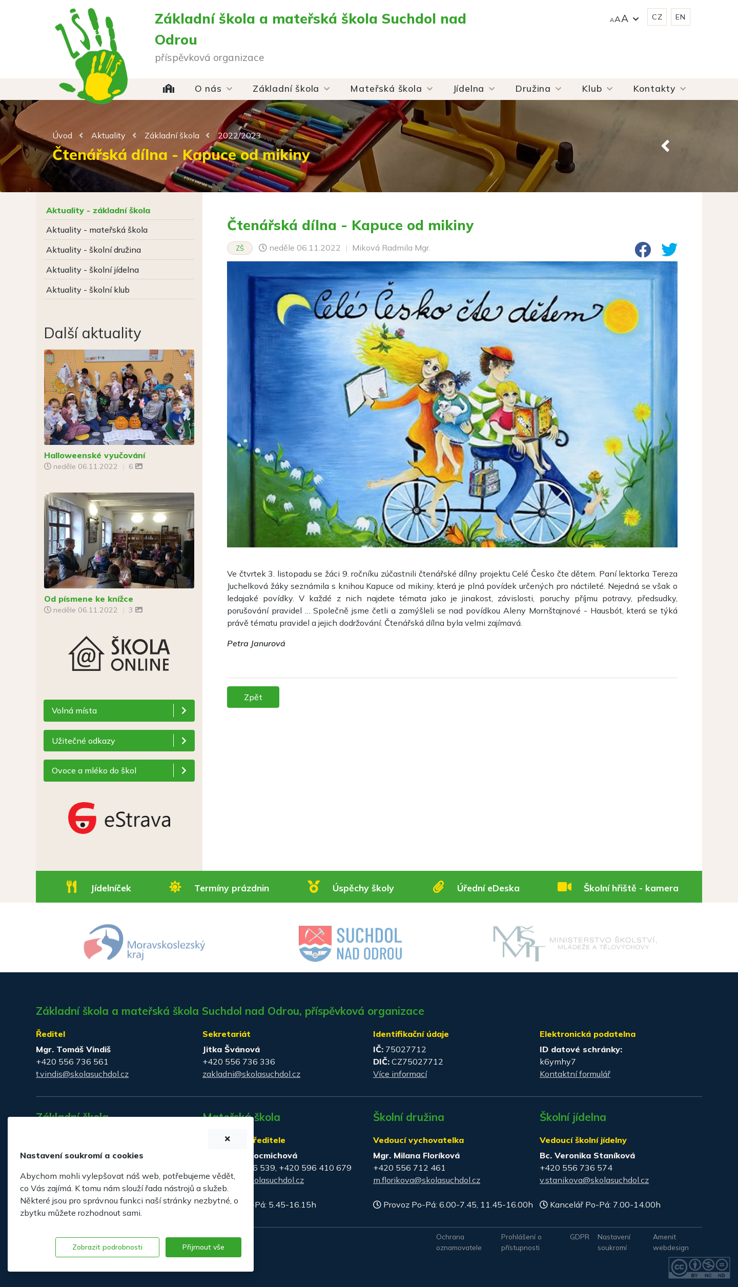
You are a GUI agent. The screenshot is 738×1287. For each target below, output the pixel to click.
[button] (624, 17)
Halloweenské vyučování (94, 455)
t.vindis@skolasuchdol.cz (82, 1074)
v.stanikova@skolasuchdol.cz (594, 1180)
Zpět (253, 697)
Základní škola (172, 135)
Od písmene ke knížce (88, 599)
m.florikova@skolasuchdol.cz (426, 1180)
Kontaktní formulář (575, 1074)
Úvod (62, 135)
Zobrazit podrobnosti (107, 1247)
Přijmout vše (203, 1247)
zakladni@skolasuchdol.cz (251, 1074)
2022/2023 (239, 135)
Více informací (400, 1074)
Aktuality (108, 135)
